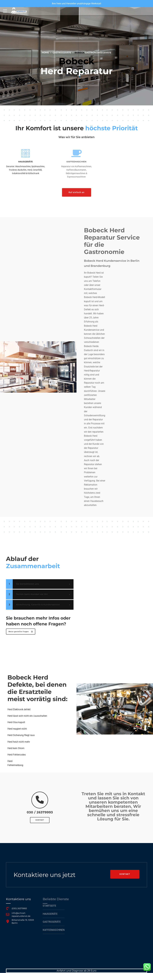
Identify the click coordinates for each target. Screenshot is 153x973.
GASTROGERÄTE (62, 52)
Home (45, 52)
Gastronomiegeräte (93, 52)
